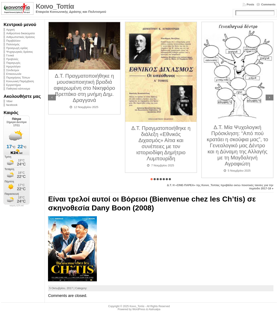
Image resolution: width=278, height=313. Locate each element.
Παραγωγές (13, 62)
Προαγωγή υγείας (17, 48)
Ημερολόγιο (13, 66)
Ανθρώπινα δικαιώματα (20, 33)
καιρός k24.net (17, 206)
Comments (268, 4)
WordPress (138, 309)
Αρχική (10, 29)
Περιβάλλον (13, 40)
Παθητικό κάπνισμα (18, 88)
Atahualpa (154, 309)
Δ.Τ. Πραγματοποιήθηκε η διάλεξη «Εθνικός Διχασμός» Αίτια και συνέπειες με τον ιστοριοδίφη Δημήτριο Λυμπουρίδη (160, 143)
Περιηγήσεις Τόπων (18, 77)
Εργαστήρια (13, 85)
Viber (9, 101)
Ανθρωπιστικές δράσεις (20, 37)
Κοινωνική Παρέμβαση (20, 81)
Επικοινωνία (13, 73)
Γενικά (10, 55)
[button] (152, 179)
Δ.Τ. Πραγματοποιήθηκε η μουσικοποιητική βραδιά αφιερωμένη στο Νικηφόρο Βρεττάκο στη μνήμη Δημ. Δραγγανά (84, 88)
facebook (11, 105)
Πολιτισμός (13, 44)
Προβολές (12, 59)
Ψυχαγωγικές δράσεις (19, 51)
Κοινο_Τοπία (55, 6)
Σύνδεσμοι (12, 70)
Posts (250, 4)
